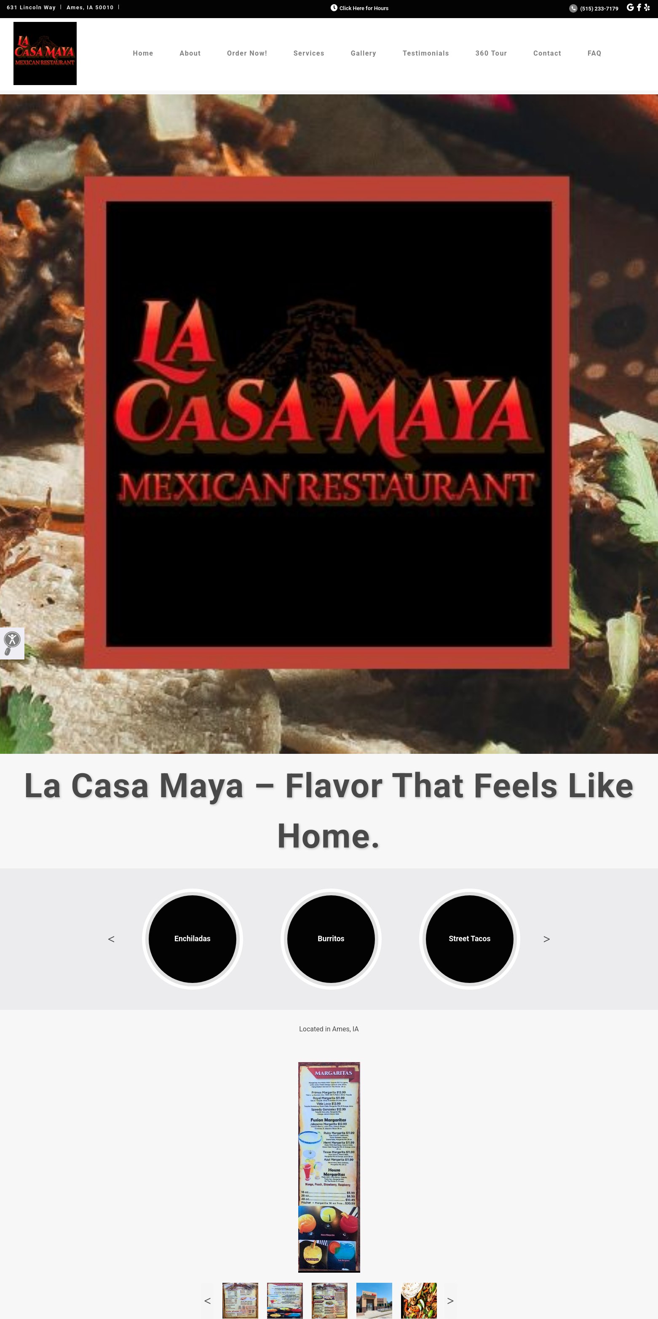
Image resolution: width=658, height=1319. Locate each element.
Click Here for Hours (358, 8)
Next (546, 939)
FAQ (595, 53)
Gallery (364, 53)
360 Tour (492, 53)
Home (143, 53)
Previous (111, 939)
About (190, 53)
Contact (547, 53)
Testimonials (426, 53)
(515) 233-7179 (593, 8)
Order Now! (247, 53)
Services (309, 53)
